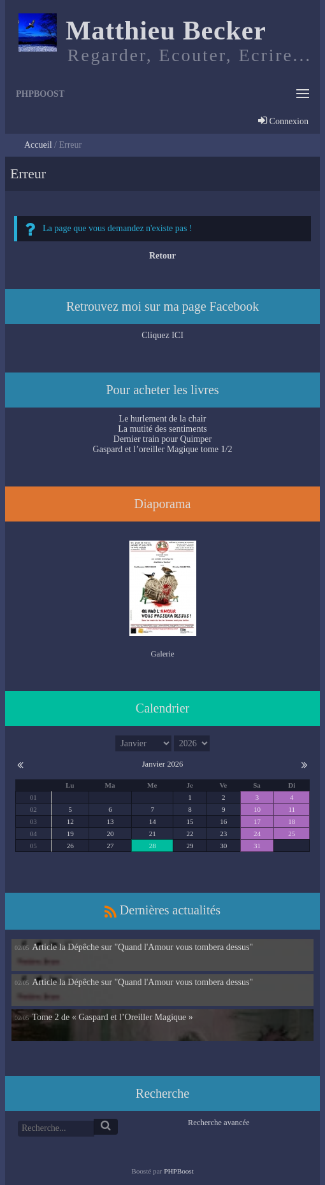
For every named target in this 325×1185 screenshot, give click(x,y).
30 (223, 845)
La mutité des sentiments (162, 429)
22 (190, 833)
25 (291, 833)
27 (109, 845)
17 (257, 821)
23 (223, 833)
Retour (162, 255)
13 (109, 821)
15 (190, 821)
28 (152, 845)
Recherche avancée (219, 1122)
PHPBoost (179, 1171)
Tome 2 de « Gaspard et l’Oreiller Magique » (112, 1017)
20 (109, 833)
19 (70, 833)
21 (152, 833)
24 (257, 833)
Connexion (283, 122)
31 (257, 845)
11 (291, 809)
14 (152, 821)
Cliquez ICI (162, 335)
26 (70, 845)
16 (223, 821)
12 (70, 821)
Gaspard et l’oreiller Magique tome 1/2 (163, 449)
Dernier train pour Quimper (162, 439)
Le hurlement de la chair (162, 418)
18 (291, 821)
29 (190, 845)
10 (257, 809)
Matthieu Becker (166, 30)
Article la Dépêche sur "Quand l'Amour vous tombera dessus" (142, 947)
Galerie (162, 653)
